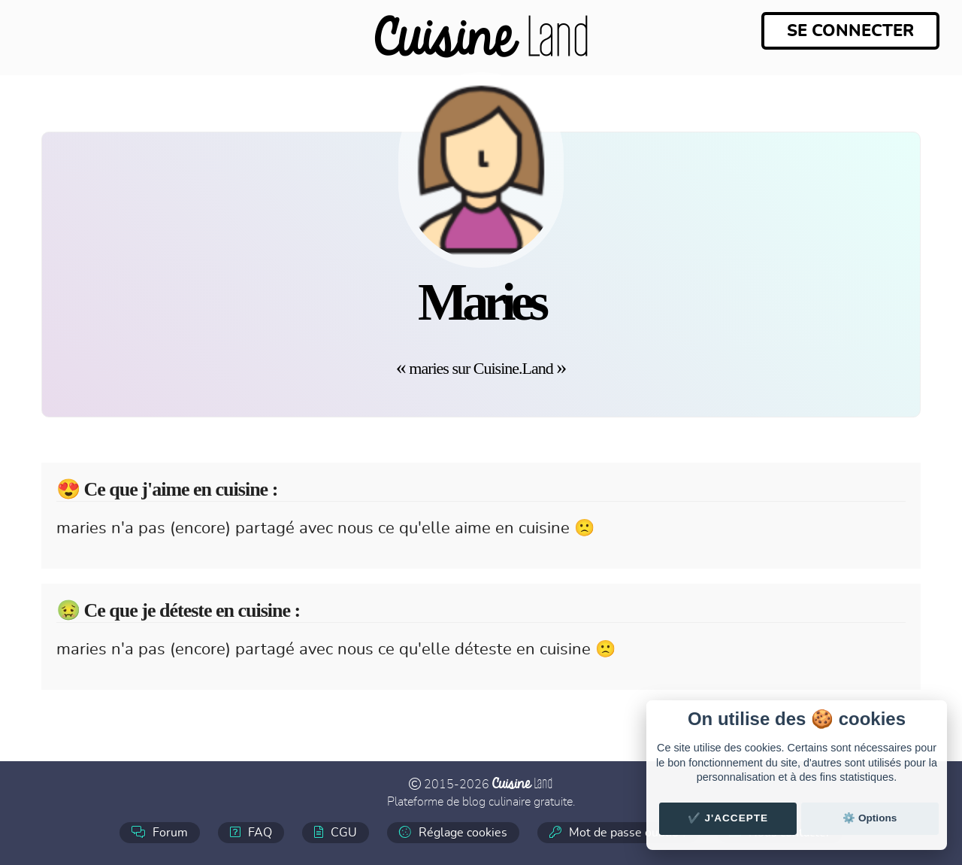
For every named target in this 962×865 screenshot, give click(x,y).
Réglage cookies (453, 832)
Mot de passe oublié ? (618, 832)
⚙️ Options (870, 818)
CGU (335, 832)
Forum (160, 832)
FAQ (251, 832)
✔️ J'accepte (728, 818)
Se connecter (850, 31)
